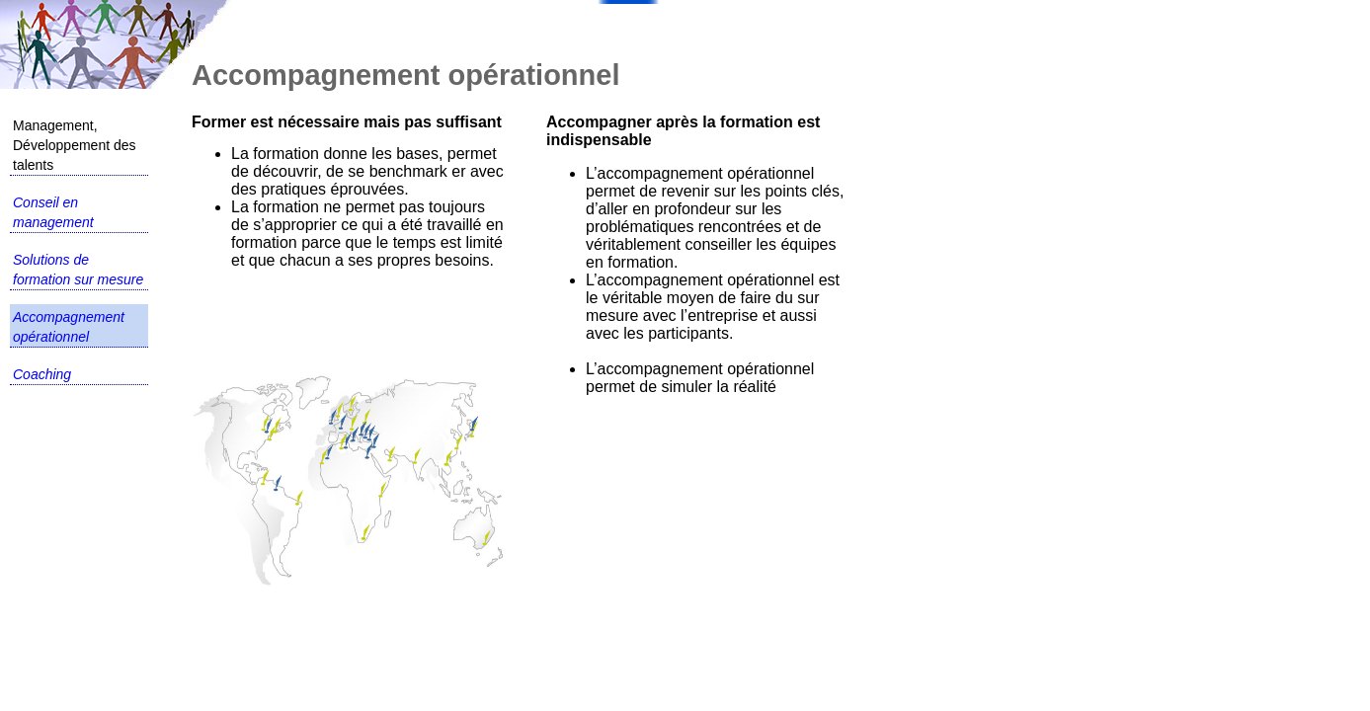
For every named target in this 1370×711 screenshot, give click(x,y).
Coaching (42, 374)
